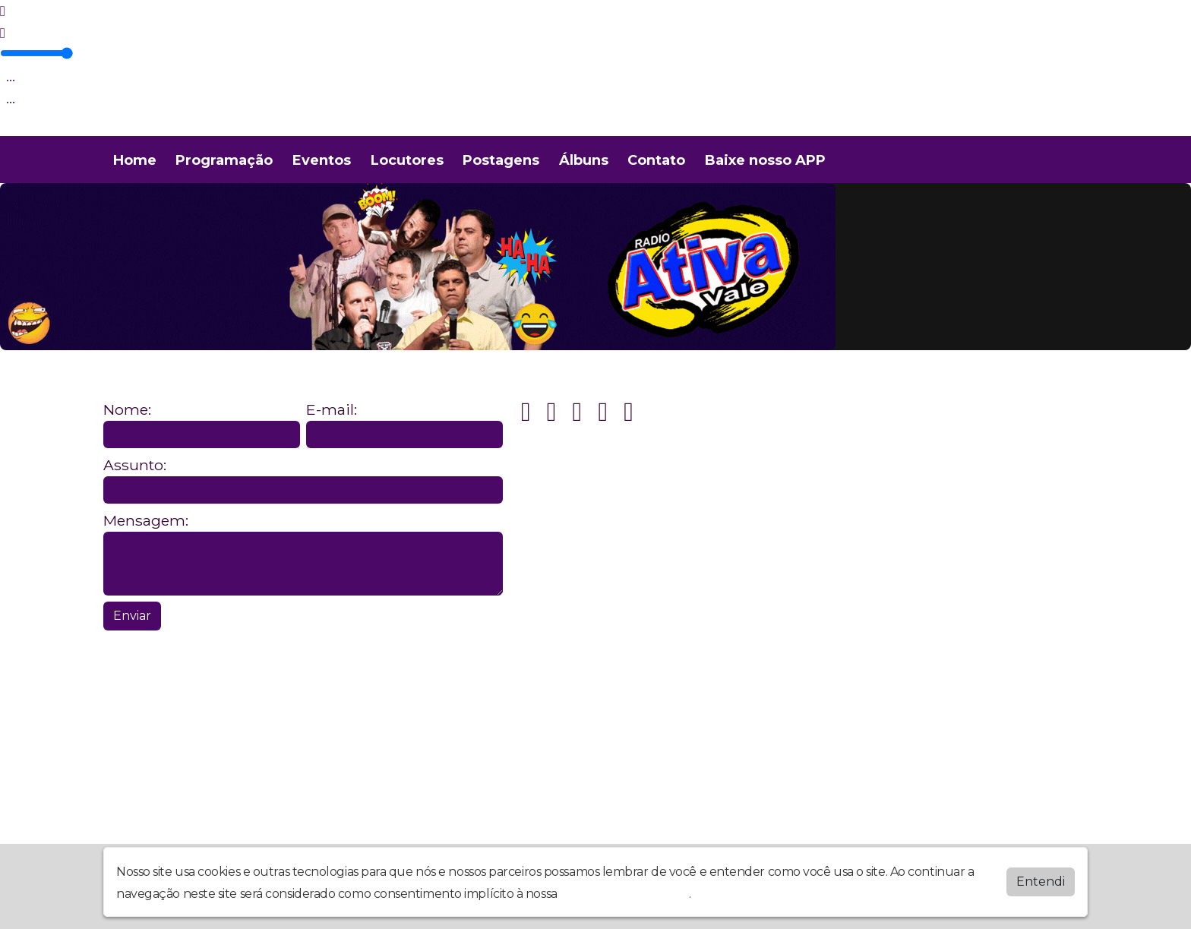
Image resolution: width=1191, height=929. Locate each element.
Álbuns (583, 160)
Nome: (127, 410)
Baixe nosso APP (765, 160)
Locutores (407, 160)
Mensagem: (145, 520)
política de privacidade (624, 893)
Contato (656, 160)
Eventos (321, 160)
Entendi (1040, 881)
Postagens (501, 160)
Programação (224, 160)
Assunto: (134, 465)
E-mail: (331, 410)
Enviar (132, 615)
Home (134, 160)
